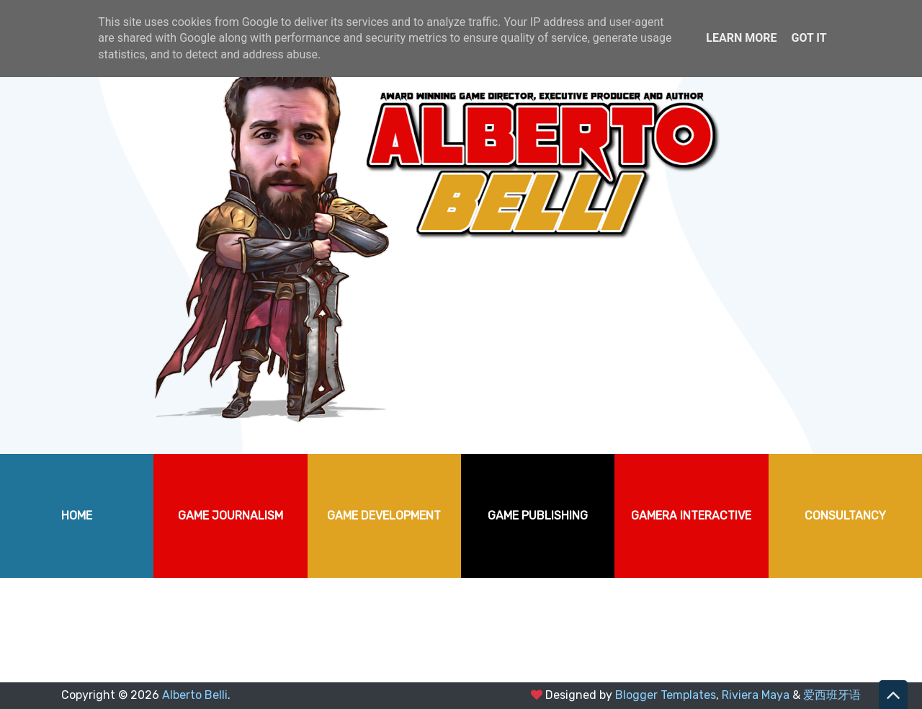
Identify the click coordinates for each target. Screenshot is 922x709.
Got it (808, 38)
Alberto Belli (195, 695)
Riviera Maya (755, 695)
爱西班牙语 (832, 695)
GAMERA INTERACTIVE (691, 515)
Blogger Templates (665, 695)
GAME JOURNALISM (230, 515)
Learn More (741, 38)
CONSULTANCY (845, 515)
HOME (76, 515)
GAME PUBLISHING (538, 515)
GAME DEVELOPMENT (384, 515)
